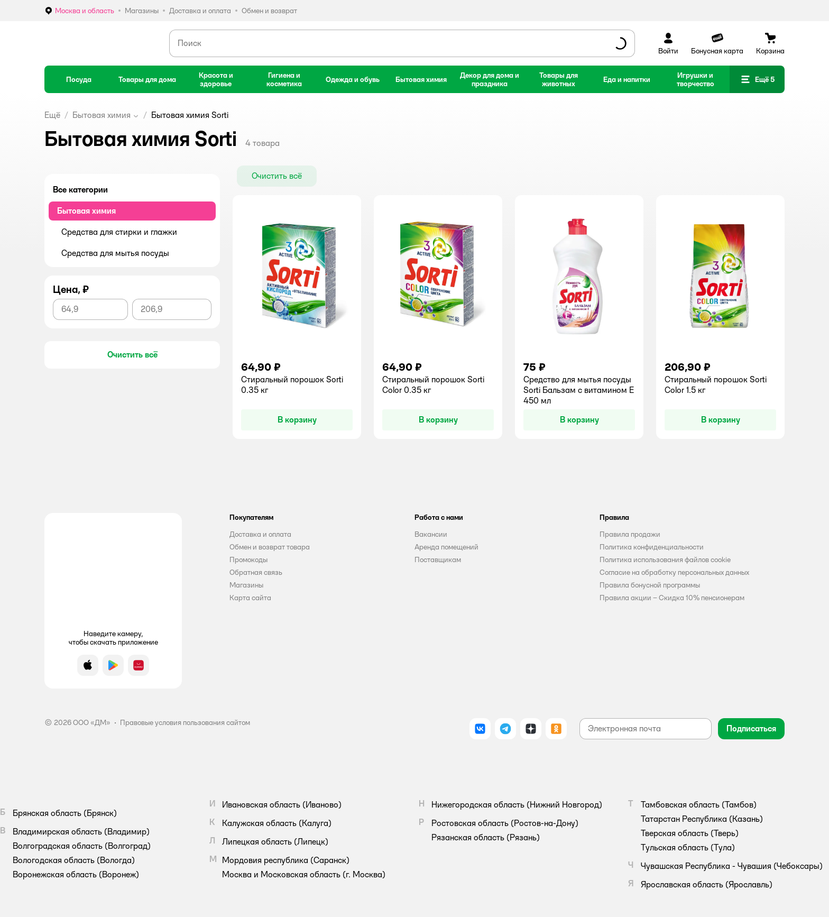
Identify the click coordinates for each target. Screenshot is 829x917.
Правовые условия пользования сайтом (185, 722)
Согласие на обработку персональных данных (674, 572)
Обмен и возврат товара (269, 547)
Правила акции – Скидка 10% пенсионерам (672, 597)
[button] (757, 79)
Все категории (80, 190)
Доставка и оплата (260, 534)
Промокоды (248, 559)
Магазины (246, 585)
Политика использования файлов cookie (665, 559)
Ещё (52, 115)
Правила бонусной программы (650, 585)
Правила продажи (630, 534)
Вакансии (430, 534)
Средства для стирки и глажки (119, 232)
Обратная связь (255, 572)
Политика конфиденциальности (652, 547)
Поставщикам (437, 559)
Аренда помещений (446, 547)
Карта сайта (250, 597)
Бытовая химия (101, 115)
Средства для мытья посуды (115, 253)
